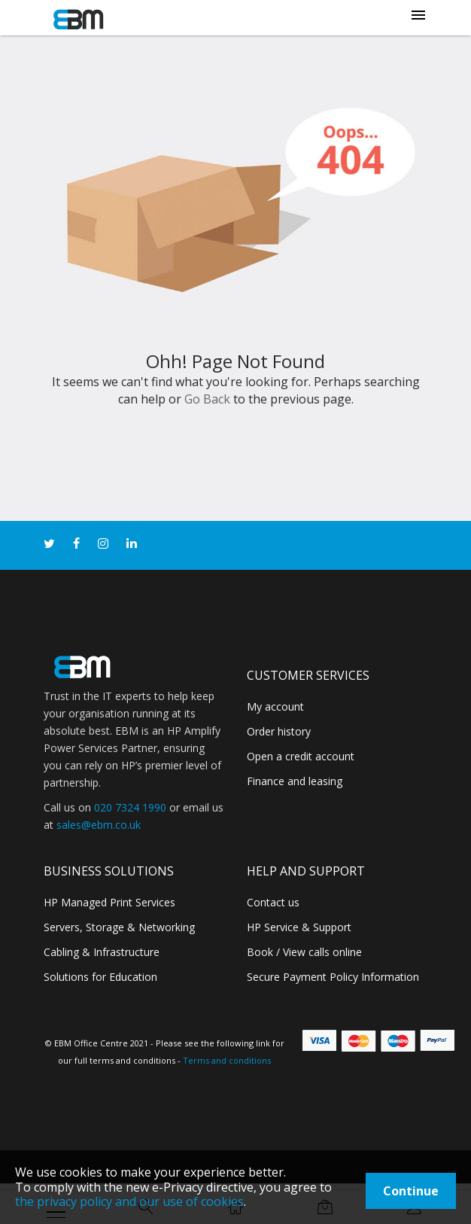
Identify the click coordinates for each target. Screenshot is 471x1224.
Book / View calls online (304, 952)
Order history (279, 731)
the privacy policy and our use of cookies (129, 1201)
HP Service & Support (299, 927)
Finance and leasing (294, 781)
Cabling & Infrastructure (102, 952)
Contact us (273, 902)
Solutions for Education (100, 977)
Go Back (207, 399)
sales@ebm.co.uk (98, 825)
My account (275, 706)
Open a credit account (300, 756)
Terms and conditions (227, 1060)
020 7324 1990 (130, 807)
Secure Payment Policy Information (333, 977)
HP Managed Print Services (109, 902)
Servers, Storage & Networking (119, 927)
